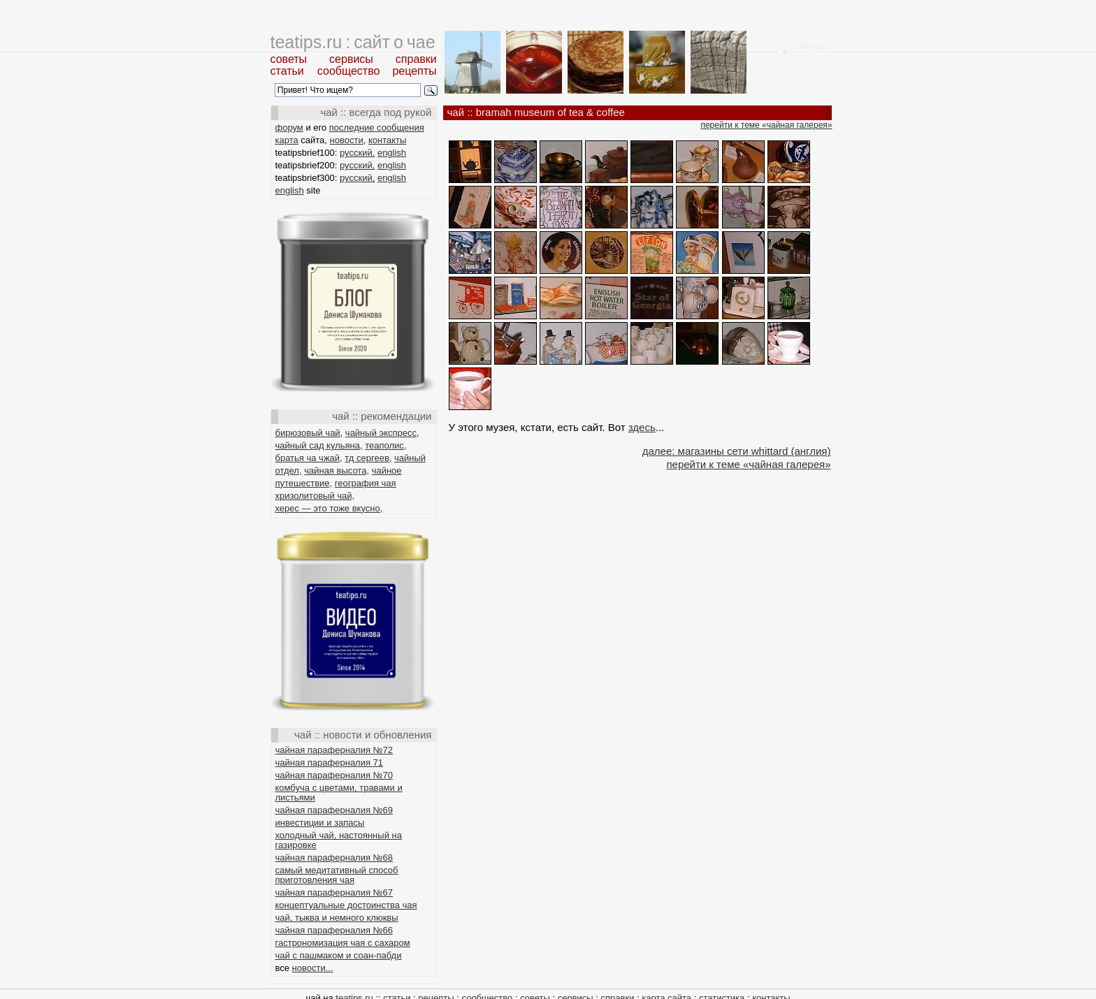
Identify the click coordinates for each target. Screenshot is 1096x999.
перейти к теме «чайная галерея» (766, 125)
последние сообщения (376, 127)
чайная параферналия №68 (334, 857)
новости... (312, 968)
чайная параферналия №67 (334, 892)
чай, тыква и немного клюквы (336, 917)
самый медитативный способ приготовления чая (336, 875)
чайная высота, (336, 470)
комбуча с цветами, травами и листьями (339, 792)
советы (289, 59)
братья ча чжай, (308, 458)
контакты (387, 140)
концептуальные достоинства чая (346, 905)
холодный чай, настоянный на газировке (338, 840)
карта (286, 140)
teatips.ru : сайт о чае (353, 42)
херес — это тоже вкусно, (329, 508)
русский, (357, 152)
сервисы (351, 59)
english (391, 152)
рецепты (414, 71)
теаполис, (385, 445)
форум (289, 127)
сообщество (348, 71)
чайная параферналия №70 (334, 775)
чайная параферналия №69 (334, 810)
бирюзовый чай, (309, 433)
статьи (287, 71)
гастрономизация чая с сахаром (342, 943)
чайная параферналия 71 (329, 762)
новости (346, 140)
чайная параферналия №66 (334, 930)
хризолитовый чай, (315, 495)
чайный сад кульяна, (319, 445)
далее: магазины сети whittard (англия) (736, 451)
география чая (365, 483)
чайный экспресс (381, 433)
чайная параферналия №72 (334, 750)
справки (416, 59)
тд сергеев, (368, 458)
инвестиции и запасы (320, 822)
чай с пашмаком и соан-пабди (338, 955)
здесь (642, 427)
